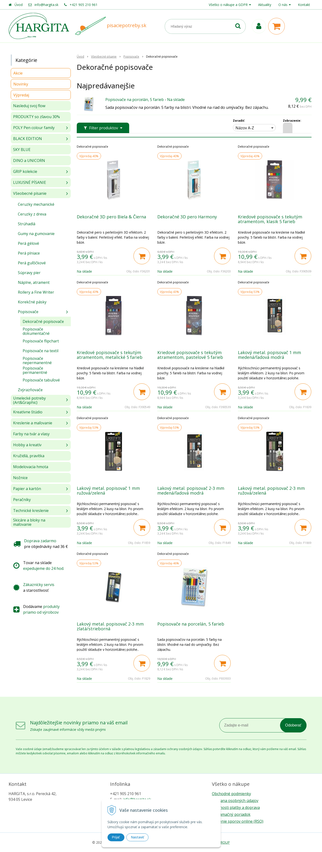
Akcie (18, 73)
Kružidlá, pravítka (28, 455)
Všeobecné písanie (29, 193)
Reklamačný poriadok (231, 814)
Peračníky (22, 499)
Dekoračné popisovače (43, 321)
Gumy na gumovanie (36, 233)
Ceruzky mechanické (36, 204)
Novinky (20, 84)
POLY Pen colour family (34, 127)
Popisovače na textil (40, 350)
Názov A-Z (244, 127)
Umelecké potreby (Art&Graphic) (29, 400)
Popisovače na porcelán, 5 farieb (134, 99)
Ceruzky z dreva (32, 214)
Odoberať (293, 725)
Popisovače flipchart (41, 341)
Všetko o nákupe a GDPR (228, 4)
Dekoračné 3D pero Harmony (187, 217)
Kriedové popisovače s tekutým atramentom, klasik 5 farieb (270, 219)
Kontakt (304, 4)
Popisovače (28, 311)
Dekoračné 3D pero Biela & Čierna (111, 217)
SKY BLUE (22, 149)
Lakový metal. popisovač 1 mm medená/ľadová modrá (269, 355)
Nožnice (20, 477)
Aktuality (264, 4)
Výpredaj (21, 95)
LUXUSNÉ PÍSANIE (29, 182)
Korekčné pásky (32, 302)
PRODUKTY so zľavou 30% (36, 116)
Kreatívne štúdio (27, 412)
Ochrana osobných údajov (235, 800)
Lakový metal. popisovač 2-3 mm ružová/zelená (271, 490)
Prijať (116, 837)
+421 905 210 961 (83, 4)
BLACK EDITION (27, 138)
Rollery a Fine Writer (36, 292)
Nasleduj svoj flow (29, 105)
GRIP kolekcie (25, 171)
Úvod (19, 4)
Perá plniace (29, 253)
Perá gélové (28, 243)
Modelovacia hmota (30, 466)
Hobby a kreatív (27, 444)
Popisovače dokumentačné (36, 331)
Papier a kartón (27, 488)
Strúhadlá (26, 223)
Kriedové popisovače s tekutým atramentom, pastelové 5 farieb (190, 355)
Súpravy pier (29, 272)
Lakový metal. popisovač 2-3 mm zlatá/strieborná (110, 626)
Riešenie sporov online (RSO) (237, 821)
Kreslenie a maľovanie (32, 423)
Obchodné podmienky (231, 793)
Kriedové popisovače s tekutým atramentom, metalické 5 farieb (110, 355)
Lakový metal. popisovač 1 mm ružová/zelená (108, 490)
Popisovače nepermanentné (37, 360)
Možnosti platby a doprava (236, 807)
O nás (282, 4)
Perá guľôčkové (32, 263)
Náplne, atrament (34, 282)
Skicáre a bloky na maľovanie (29, 522)
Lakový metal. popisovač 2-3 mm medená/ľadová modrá (190, 490)
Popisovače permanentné (35, 370)
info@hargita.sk (46, 4)
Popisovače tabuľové (41, 380)
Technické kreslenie (31, 510)
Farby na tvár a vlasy (31, 433)
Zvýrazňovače (30, 389)
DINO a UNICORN (29, 160)
